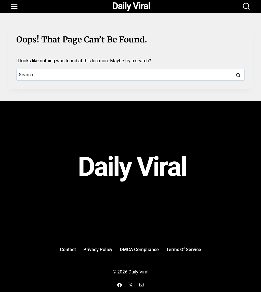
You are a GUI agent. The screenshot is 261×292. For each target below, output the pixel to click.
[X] (130, 284)
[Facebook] (119, 284)
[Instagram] (141, 284)
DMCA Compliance (139, 249)
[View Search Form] (246, 6)
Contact (68, 249)
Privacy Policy (97, 249)
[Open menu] (14, 7)
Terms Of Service (183, 249)
